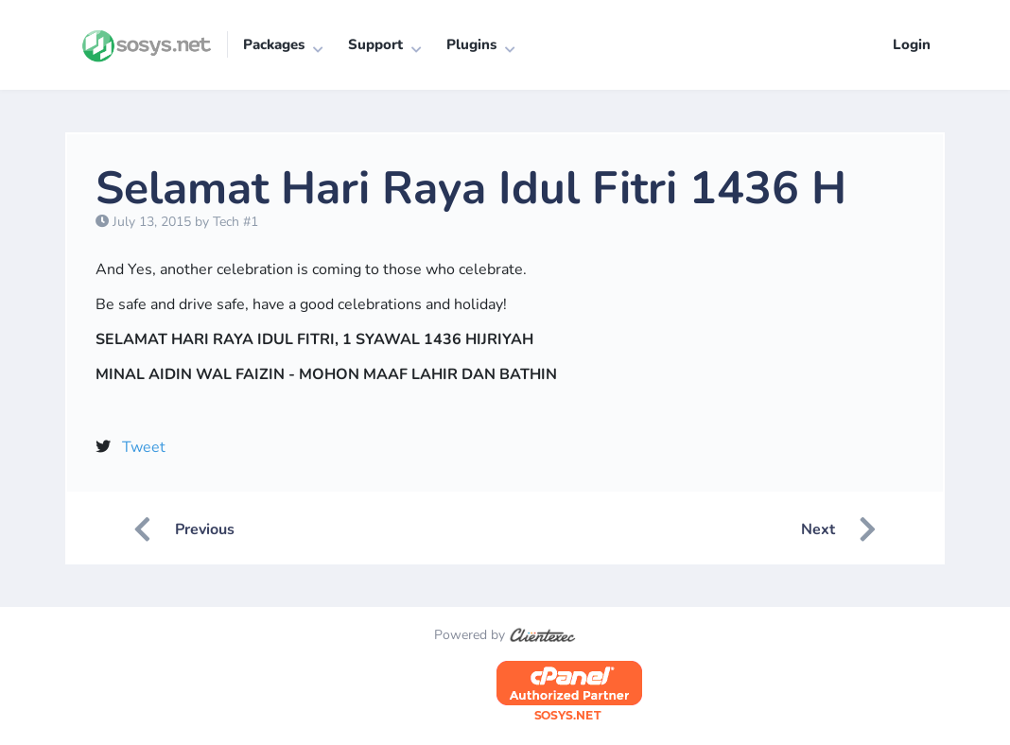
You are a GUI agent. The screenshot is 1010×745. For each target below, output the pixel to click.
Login (912, 44)
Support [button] (375, 44)
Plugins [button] (471, 44)
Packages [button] (274, 44)
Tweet (143, 447)
